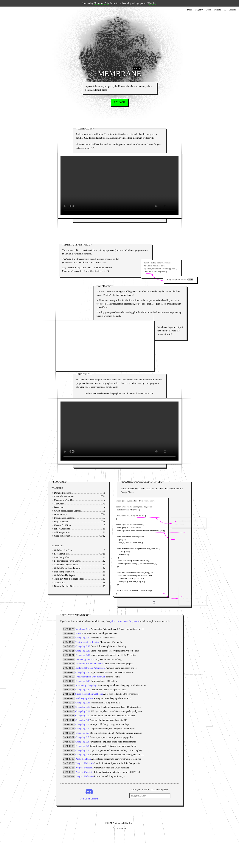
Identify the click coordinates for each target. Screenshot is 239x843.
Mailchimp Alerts (71, 557)
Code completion (71, 536)
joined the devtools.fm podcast (125, 621)
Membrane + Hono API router (89, 663)
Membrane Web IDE (73, 500)
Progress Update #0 (84, 776)
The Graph (68, 503)
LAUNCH (119, 102)
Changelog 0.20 (82, 637)
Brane (78, 633)
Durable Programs (72, 493)
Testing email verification (87, 642)
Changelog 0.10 (82, 715)
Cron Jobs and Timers (73, 496)
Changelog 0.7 (82, 728)
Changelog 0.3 (82, 746)
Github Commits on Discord (76, 568)
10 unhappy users (83, 659)
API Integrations (71, 532)
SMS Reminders (71, 553)
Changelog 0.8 (82, 724)
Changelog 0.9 (82, 720)
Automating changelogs (86, 685)
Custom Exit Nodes (72, 525)
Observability (70, 514)
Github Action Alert (72, 550)
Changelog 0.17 (82, 655)
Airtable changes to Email (75, 564)
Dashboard (68, 507)
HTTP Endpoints (71, 528)
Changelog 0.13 (82, 702)
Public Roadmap (83, 759)
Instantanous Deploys (73, 518)
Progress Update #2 (84, 767)
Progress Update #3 (84, 763)
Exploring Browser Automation (90, 668)
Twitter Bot (68, 582)
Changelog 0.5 (82, 737)
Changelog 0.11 (82, 711)
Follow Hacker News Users (76, 561)
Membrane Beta (101, 3)
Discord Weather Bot (73, 586)
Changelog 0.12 (82, 707)
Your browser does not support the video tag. (105, 344)
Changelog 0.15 (82, 681)
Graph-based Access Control (76, 510)
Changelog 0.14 (82, 689)
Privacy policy (119, 828)
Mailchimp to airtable (73, 571)
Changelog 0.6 (82, 733)
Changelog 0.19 (82, 646)
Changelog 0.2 (82, 750)
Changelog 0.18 (82, 650)
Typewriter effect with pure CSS (90, 676)
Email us (152, 3)
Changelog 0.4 (82, 741)
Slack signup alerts (84, 698)
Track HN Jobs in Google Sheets (78, 579)
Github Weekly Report (74, 575)
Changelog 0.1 (82, 754)
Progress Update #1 (84, 772)
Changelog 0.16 (82, 672)
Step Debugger (70, 521)
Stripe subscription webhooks (89, 694)
